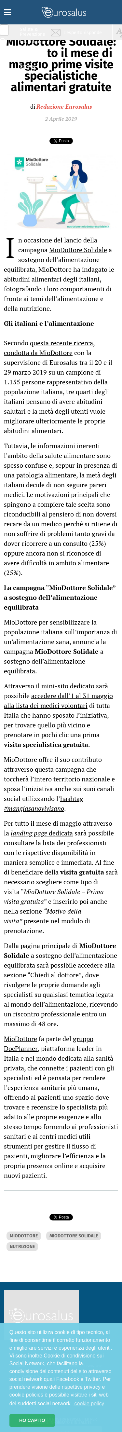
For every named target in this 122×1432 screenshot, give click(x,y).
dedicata (42, 833)
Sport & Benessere (31, 69)
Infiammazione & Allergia (34, 44)
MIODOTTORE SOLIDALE (73, 1236)
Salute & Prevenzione (32, 32)
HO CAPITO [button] (32, 1420)
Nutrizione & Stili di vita (33, 56)
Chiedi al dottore (54, 975)
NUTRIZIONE (22, 1246)
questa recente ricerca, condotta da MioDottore (49, 347)
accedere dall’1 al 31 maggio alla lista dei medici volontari (58, 700)
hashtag (71, 798)
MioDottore (20, 1038)
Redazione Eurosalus (64, 106)
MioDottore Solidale (78, 249)
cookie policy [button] (89, 1403)
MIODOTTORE (24, 1236)
